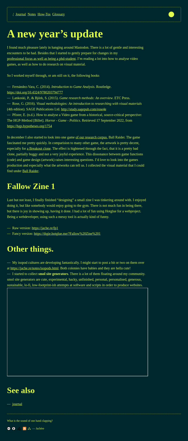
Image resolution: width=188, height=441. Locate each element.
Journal (21, 14)
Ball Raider (30, 171)
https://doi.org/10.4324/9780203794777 (35, 92)
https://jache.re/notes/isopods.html (34, 268)
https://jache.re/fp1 (45, 228)
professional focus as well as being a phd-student (41, 59)
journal (17, 404)
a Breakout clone (39, 148)
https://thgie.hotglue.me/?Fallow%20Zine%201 (67, 234)
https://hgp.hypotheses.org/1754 (29, 126)
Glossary (58, 14)
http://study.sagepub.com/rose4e (83, 109)
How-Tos (44, 14)
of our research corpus (91, 137)
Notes (32, 14)
